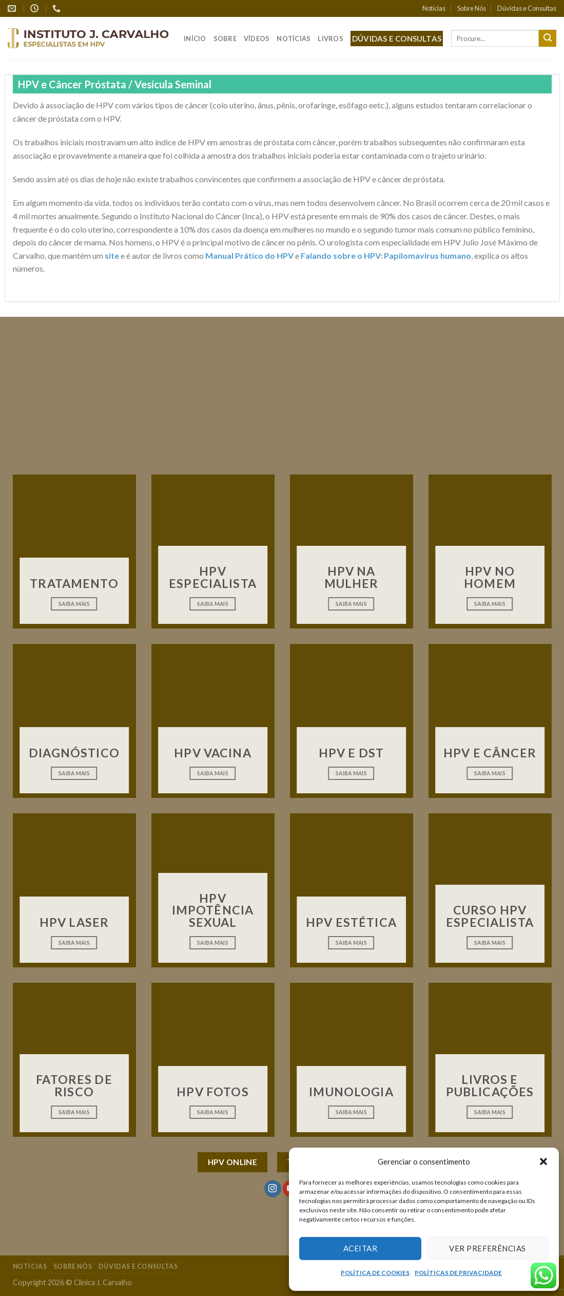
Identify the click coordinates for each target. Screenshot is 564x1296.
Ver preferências (487, 1248)
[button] (543, 1161)
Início (195, 38)
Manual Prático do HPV (249, 255)
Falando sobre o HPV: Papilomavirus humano (386, 255)
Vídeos (257, 38)
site (112, 255)
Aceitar (360, 1248)
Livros (330, 38)
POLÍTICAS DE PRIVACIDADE (458, 1272)
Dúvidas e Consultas (526, 8)
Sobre (225, 38)
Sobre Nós (471, 8)
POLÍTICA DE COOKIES (375, 1272)
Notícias (433, 8)
